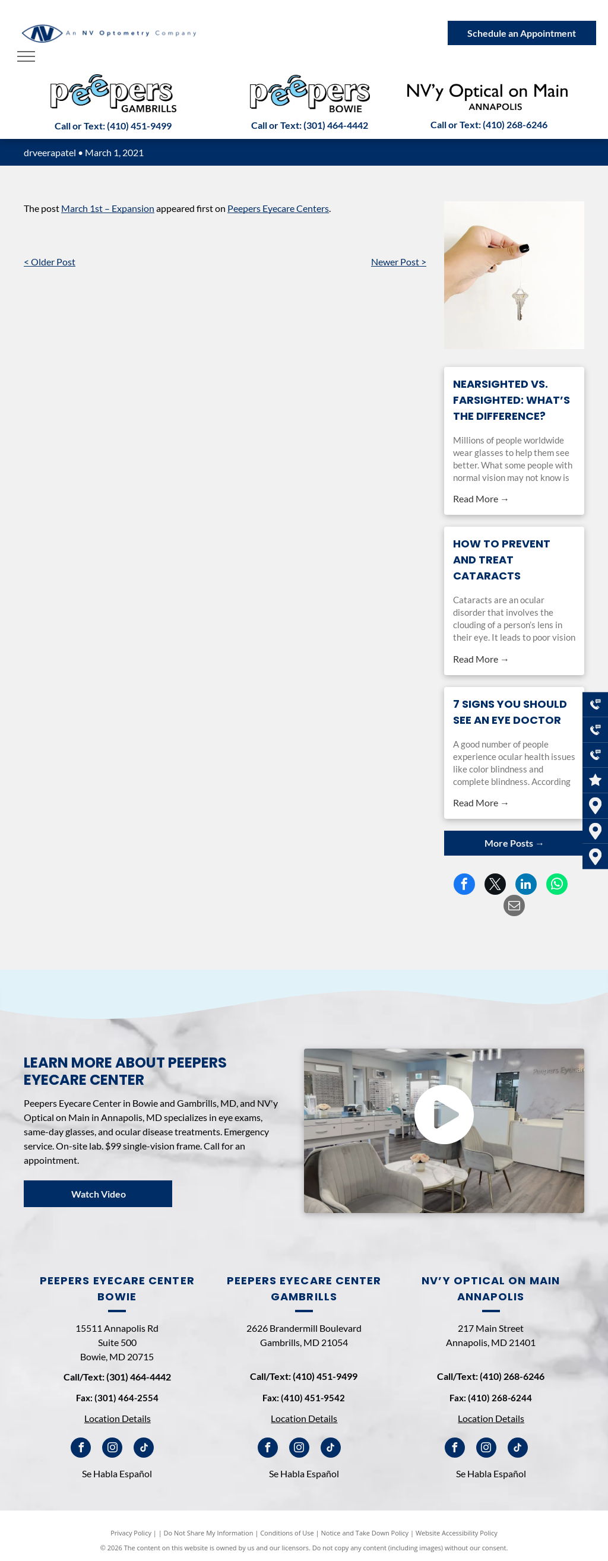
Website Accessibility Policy (457, 1532)
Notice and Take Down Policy (365, 1532)
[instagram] (112, 1449)
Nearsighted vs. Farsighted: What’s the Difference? (511, 399)
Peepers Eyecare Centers (278, 208)
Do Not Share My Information (209, 1532)
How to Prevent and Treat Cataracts (501, 559)
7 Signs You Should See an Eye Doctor (510, 711)
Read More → (481, 498)
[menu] (26, 56)
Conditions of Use (287, 1532)
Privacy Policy (130, 1532)
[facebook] (81, 1449)
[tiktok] (144, 1449)
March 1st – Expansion (107, 208)
